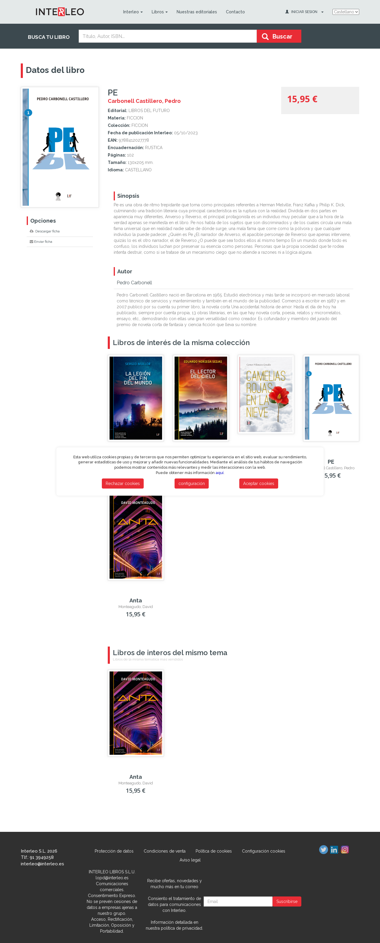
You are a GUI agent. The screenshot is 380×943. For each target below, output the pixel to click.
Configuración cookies (263, 851)
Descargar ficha (45, 231)
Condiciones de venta (165, 851)
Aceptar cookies (258, 483)
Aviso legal (190, 860)
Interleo (132, 11)
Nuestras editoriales (196, 11)
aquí (220, 472)
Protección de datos (114, 851)
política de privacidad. (182, 928)
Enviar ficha (41, 242)
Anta (135, 600)
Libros (159, 11)
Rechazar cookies (123, 483)
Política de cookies (214, 851)
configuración (191, 483)
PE (331, 462)
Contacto (235, 11)
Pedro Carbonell (134, 282)
